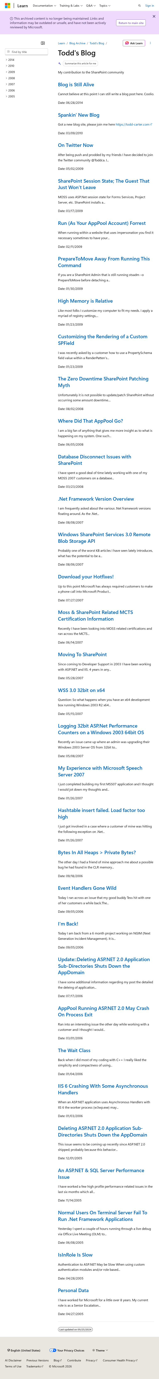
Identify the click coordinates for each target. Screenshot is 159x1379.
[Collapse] (43, 43)
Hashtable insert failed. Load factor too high (101, 813)
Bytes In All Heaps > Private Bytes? (97, 852)
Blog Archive (77, 43)
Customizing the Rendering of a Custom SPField (102, 339)
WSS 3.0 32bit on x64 (81, 690)
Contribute (74, 1360)
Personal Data (73, 1290)
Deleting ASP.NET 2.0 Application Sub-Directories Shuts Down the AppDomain (102, 1131)
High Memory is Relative (85, 300)
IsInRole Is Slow (75, 1254)
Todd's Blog (97, 43)
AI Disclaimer (13, 1360)
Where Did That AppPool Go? (90, 420)
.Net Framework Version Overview (96, 498)
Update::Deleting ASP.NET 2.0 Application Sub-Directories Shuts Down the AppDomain (104, 965)
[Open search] (139, 5)
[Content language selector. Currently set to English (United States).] (24, 1350)
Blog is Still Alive (76, 84)
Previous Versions (37, 1360)
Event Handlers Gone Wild (87, 887)
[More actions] (150, 43)
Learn (61, 43)
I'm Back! (68, 923)
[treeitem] (26, 60)
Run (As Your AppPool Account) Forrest (102, 222)
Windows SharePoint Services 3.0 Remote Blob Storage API (104, 537)
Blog (56, 1360)
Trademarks (33, 1366)
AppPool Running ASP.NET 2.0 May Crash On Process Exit (103, 1011)
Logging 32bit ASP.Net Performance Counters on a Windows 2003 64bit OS (101, 728)
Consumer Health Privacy (119, 1360)
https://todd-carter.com (132, 124)
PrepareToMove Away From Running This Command (104, 261)
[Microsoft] (7, 5)
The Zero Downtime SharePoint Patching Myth (103, 381)
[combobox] (26, 51)
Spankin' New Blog (78, 114)
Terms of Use (13, 1366)
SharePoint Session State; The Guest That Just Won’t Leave (103, 184)
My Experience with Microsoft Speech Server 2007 (100, 771)
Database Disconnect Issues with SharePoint (94, 459)
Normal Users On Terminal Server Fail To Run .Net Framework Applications (102, 1215)
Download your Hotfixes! (86, 576)
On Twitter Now (75, 144)
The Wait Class (74, 1050)
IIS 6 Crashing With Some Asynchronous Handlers (103, 1089)
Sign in (149, 5)
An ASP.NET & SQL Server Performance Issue (101, 1173)
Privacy (90, 1360)
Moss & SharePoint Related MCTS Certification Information (95, 615)
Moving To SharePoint (82, 654)
